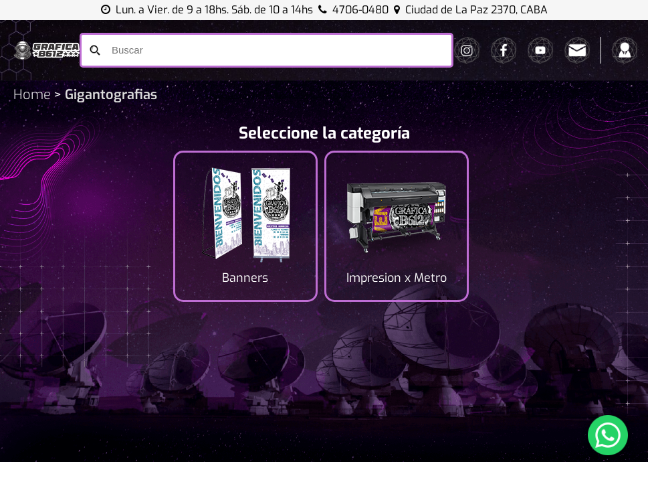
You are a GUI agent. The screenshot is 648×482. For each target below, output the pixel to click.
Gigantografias (109, 95)
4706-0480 (360, 10)
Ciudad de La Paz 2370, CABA (471, 10)
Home (32, 95)
